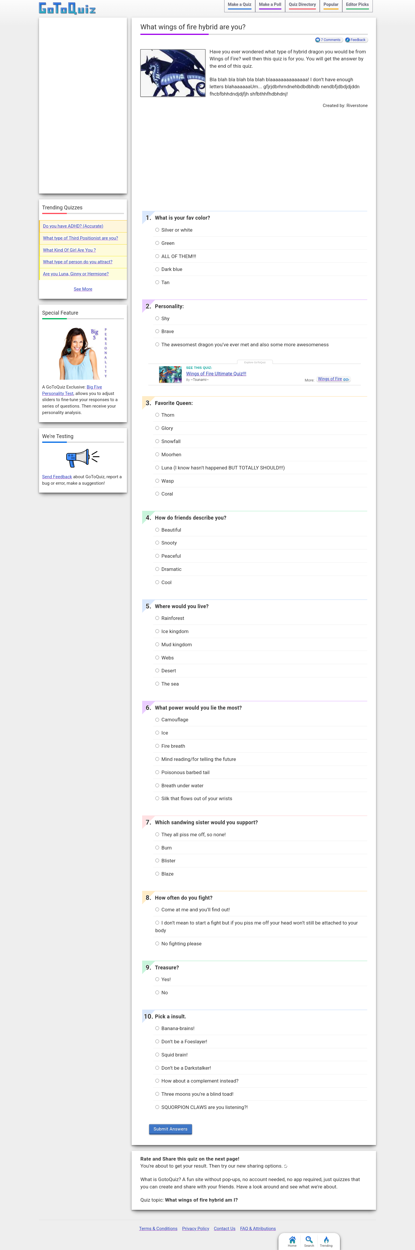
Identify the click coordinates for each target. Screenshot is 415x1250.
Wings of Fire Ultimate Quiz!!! (216, 373)
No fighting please (178, 944)
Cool (163, 582)
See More (83, 289)
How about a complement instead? (197, 1081)
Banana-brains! (175, 1028)
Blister (165, 861)
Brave (164, 331)
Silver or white (174, 230)
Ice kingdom (172, 631)
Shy (162, 318)
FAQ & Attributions (258, 1228)
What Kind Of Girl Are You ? (69, 250)
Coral (164, 494)
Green (165, 243)
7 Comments (331, 40)
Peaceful (168, 556)
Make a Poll (270, 4)
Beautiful (168, 530)
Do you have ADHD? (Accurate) (73, 226)
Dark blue (168, 269)
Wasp (164, 481)
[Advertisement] (253, 158)
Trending (326, 1242)
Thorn (164, 415)
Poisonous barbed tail (182, 772)
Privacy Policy (195, 1228)
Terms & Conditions (158, 1228)
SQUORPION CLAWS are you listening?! (201, 1107)
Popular (331, 4)
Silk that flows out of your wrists (193, 798)
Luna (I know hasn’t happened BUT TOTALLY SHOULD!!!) (220, 468)
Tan (162, 282)
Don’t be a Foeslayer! (181, 1041)
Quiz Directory (302, 4)
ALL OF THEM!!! (175, 256)
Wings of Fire (330, 378)
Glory (164, 428)
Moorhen (168, 454)
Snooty (166, 543)
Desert (165, 671)
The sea (167, 684)
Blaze (164, 874)
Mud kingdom (173, 644)
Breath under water (179, 785)
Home (292, 1242)
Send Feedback (57, 476)
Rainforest (169, 618)
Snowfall (168, 441)
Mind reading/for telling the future (195, 759)
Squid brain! (171, 1055)
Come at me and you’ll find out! (192, 910)
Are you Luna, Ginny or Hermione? (76, 274)
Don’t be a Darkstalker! (183, 1068)
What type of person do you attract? (78, 261)
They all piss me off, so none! (190, 834)
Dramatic (168, 569)
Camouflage (171, 719)
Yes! (163, 979)
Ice (161, 733)
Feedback (358, 40)
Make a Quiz (239, 4)
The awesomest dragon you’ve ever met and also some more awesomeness (242, 344)
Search (309, 1242)
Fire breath (170, 746)
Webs (164, 658)
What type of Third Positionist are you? (80, 238)
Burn (163, 848)
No (161, 992)
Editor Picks (357, 4)
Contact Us (225, 1228)
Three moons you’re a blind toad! (194, 1094)
